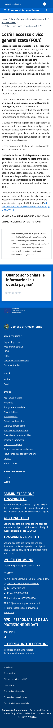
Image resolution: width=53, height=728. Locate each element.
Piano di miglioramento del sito (16, 702)
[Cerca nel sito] (47, 10)
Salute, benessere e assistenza (18, 449)
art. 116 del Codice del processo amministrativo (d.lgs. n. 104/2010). (26, 206)
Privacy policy (9, 673)
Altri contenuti (39, 19)
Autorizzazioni (10, 416)
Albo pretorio (16, 518)
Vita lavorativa (10, 463)
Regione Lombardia (12, 3)
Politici (7, 356)
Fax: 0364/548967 (14, 588)
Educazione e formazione (16, 430)
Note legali (8, 667)
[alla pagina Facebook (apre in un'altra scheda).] (5, 637)
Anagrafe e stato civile (14, 407)
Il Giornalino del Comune (26, 644)
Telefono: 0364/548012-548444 (21, 583)
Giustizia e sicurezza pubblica (18, 435)
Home (4, 19)
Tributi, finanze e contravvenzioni (20, 454)
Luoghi (7, 477)
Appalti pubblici (11, 412)
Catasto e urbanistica (14, 421)
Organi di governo (12, 342)
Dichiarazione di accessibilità (15, 679)
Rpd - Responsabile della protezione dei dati (26, 622)
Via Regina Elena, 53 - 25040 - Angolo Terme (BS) (26, 579)
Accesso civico (9, 22)
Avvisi (6, 384)
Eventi (7, 481)
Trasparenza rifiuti (21, 537)
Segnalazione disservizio (14, 691)
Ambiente (8, 402)
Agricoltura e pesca (13, 398)
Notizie (7, 379)
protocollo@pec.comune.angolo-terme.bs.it (21, 610)
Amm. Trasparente (20, 19)
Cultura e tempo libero (14, 426)
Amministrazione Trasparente (19, 496)
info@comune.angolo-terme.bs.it (22, 603)
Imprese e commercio (14, 440)
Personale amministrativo (16, 360)
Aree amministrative (13, 346)
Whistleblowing (18, 559)
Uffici (6, 351)
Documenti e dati (12, 365)
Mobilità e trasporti (13, 444)
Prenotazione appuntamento (15, 697)
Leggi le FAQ (9, 685)
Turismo (7, 458)
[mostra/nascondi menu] (5, 10)
